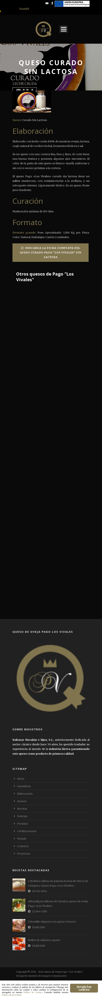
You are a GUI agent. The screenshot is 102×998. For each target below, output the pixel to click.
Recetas (22, 808)
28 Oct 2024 (39, 891)
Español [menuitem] (24, 8)
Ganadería (24, 786)
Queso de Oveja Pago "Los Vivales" (63, 971)
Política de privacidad (11, 995)
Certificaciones (27, 831)
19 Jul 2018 (38, 927)
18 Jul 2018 (38, 945)
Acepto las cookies (84, 988)
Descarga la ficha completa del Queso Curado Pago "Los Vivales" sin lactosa (50, 252)
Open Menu (64, 29)
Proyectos (23, 853)
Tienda (21, 838)
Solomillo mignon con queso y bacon (52, 921)
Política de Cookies (32, 992)
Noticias (22, 816)
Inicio (20, 778)
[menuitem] (24, 8)
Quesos (21, 801)
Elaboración (25, 793)
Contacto (23, 846)
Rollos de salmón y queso (44, 940)
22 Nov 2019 (39, 911)
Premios (22, 823)
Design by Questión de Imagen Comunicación (41, 975)
